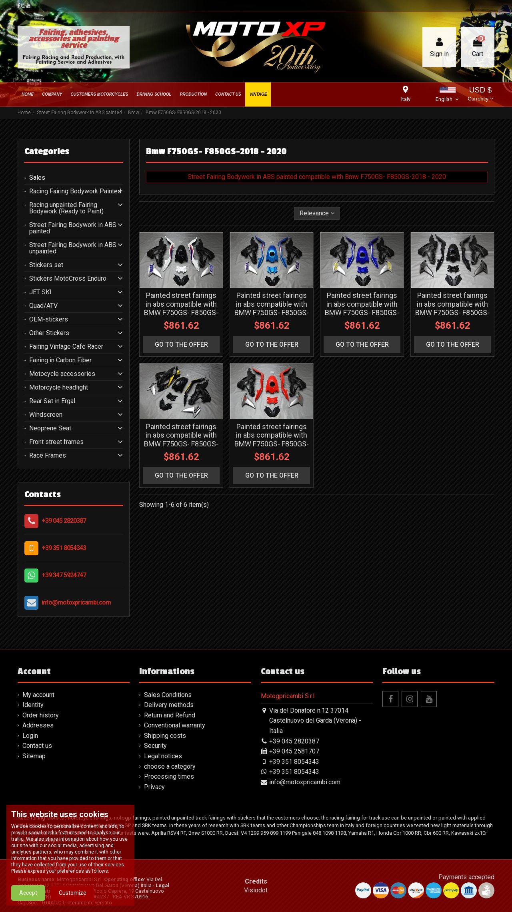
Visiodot (256, 890)
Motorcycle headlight (58, 387)
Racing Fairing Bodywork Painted (75, 191)
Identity (33, 705)
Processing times (169, 776)
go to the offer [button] (181, 344)
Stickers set (46, 265)
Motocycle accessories (62, 374)
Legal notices (163, 756)
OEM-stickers (48, 319)
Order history (40, 715)
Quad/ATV (43, 306)
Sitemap (34, 756)
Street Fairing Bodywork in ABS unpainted (72, 248)
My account (38, 695)
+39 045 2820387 (64, 520)
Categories (46, 151)
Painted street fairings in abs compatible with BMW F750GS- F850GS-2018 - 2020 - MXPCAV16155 (362, 312)
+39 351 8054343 (64, 548)
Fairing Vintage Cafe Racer (66, 347)
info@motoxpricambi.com (76, 602)
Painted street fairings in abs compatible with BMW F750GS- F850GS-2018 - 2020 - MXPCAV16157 (181, 443)
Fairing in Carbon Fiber (60, 360)
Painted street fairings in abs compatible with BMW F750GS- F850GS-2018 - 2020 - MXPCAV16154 (271, 312)
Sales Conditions (168, 695)
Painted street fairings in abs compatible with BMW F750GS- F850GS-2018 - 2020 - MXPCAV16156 (452, 312)
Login (30, 735)
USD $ (480, 95)
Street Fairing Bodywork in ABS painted (72, 228)
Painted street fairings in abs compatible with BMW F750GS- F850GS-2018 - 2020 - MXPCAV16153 (181, 312)
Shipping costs (165, 735)
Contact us (37, 745)
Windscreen (45, 415)
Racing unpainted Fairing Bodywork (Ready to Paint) (66, 208)
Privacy (154, 787)
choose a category (170, 766)
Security (155, 745)
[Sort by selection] (317, 213)
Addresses (38, 725)
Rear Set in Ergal (52, 401)
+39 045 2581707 (294, 751)
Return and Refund (169, 715)
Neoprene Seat (50, 428)
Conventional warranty (174, 725)
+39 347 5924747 (64, 575)
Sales (37, 178)
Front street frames (56, 442)
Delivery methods (169, 705)
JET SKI (40, 292)
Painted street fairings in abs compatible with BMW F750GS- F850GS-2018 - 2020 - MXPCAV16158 (271, 443)
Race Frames (47, 455)
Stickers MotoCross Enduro (67, 278)
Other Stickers (49, 333)
